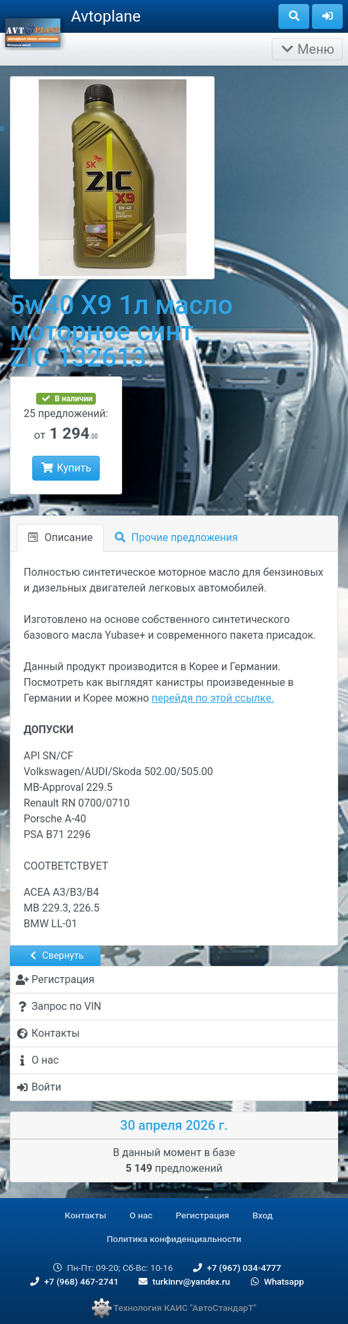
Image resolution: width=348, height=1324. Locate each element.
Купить (66, 468)
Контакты (85, 1215)
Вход (263, 1215)
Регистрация (203, 1215)
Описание (60, 537)
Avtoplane (106, 16)
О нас (140, 1215)
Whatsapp (276, 1281)
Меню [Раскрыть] (307, 49)
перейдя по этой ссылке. (213, 698)
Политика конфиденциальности (173, 1239)
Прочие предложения (176, 537)
